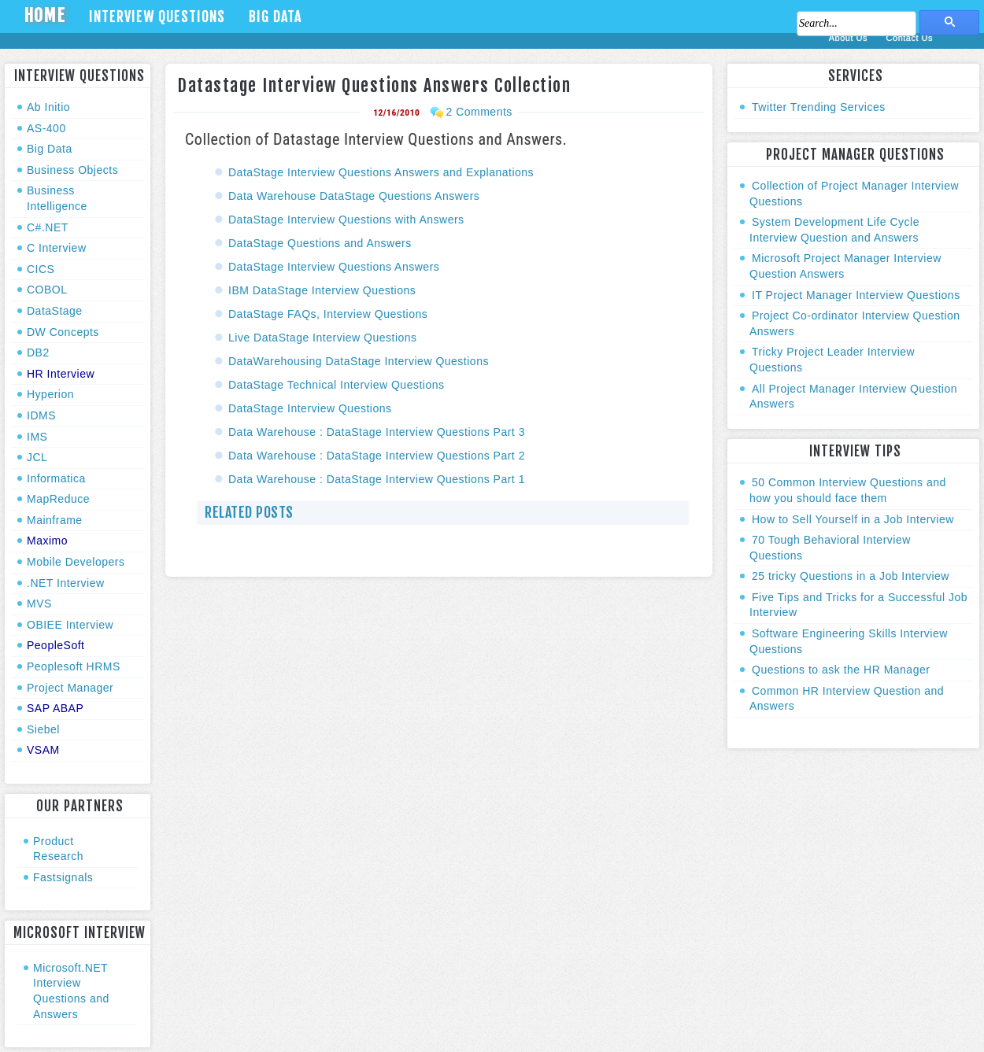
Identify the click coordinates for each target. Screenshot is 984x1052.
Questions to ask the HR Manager (841, 669)
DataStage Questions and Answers (320, 243)
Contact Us (909, 37)
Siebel (43, 729)
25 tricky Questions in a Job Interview (850, 576)
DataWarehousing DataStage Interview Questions (358, 361)
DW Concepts (63, 332)
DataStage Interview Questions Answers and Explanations (381, 172)
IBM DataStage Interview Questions (322, 290)
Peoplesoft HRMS (73, 666)
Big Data (275, 16)
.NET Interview (66, 583)
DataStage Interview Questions (310, 408)
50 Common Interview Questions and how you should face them (847, 490)
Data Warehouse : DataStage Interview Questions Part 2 (376, 455)
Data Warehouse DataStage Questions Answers (355, 196)
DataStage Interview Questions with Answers (346, 219)
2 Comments (479, 111)
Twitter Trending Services (819, 107)
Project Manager (70, 687)
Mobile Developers (75, 562)
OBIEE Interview (70, 624)
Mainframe (55, 520)
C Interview (57, 248)
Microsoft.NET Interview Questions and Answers (71, 991)
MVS (39, 603)
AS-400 (46, 128)
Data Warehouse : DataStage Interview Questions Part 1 (376, 479)
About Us (850, 37)
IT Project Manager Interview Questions (856, 295)
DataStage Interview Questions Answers (333, 266)
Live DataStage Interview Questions (322, 337)
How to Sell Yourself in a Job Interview (853, 519)
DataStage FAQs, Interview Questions (327, 314)
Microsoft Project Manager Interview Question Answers (845, 266)
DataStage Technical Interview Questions (336, 384)
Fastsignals (63, 877)
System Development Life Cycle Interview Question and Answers (834, 230)
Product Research (58, 849)
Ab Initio (48, 107)
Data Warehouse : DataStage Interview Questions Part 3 (376, 432)
